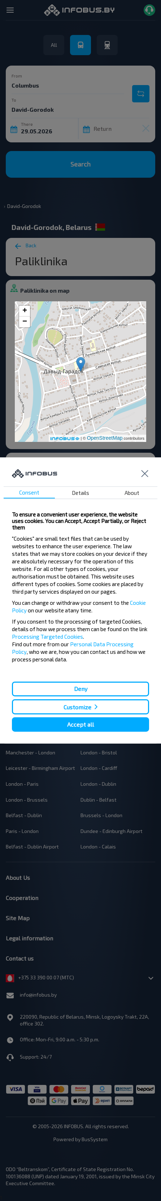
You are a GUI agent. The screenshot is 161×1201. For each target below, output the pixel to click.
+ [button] (24, 311)
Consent (29, 492)
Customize (77, 706)
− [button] (24, 321)
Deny (80, 688)
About (132, 492)
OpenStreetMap (105, 438)
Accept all (80, 724)
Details (80, 492)
